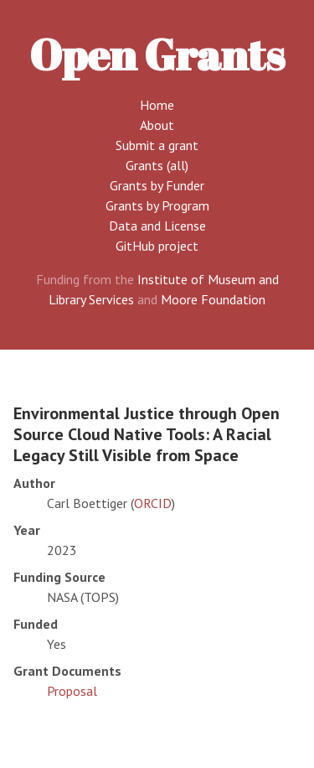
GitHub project (157, 245)
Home (157, 104)
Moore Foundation (213, 299)
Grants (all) (157, 165)
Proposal (72, 690)
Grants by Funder (157, 185)
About (157, 125)
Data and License (157, 225)
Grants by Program (157, 205)
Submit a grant (157, 145)
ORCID (153, 503)
